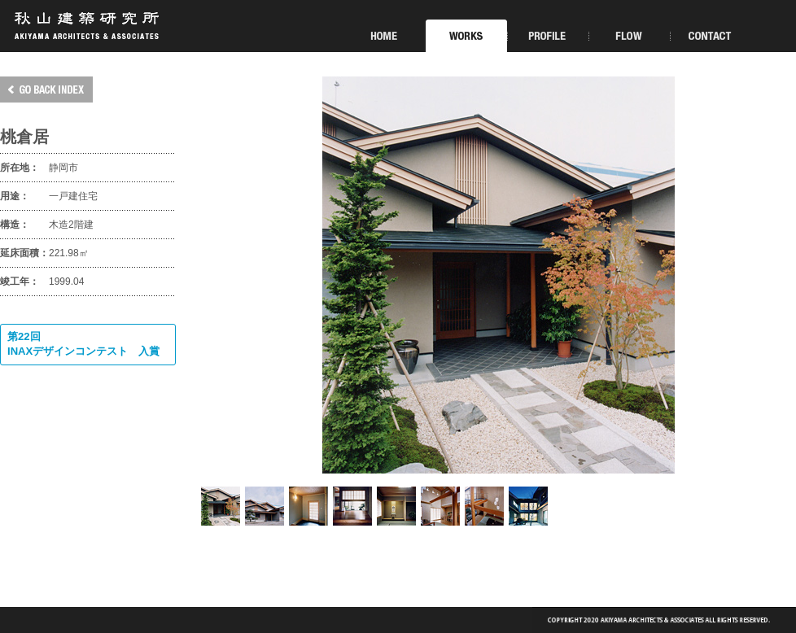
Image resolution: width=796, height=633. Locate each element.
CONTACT (710, 36)
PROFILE (547, 36)
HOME (385, 36)
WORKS (466, 36)
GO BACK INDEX (46, 89)
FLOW (629, 36)
